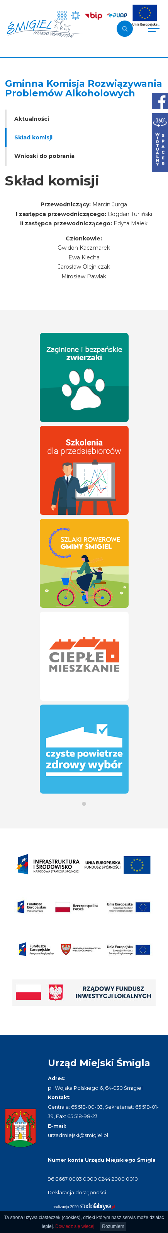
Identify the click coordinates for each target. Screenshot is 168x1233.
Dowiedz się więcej (74, 1226)
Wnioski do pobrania (44, 156)
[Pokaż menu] (153, 29)
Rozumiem (113, 1226)
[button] (84, 804)
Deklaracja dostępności (77, 1192)
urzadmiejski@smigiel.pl (78, 1135)
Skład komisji (33, 137)
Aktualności (31, 118)
